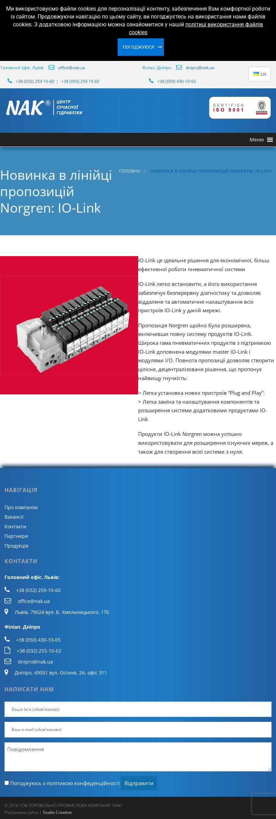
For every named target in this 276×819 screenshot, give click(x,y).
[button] (257, 140)
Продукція (16, 545)
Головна (129, 171)
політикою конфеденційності (83, 783)
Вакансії (14, 517)
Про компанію (21, 507)
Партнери (16, 536)
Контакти (15, 526)
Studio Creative (57, 812)
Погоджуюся (138, 47)
